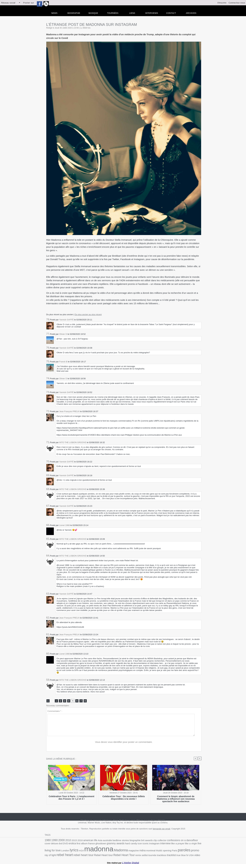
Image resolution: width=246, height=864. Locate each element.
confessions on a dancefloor (166, 841)
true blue (115, 854)
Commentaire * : (54, 712)
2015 (71, 841)
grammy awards (86, 844)
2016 (76, 841)
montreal (103, 851)
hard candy (99, 844)
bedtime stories (112, 841)
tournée (89, 854)
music (110, 851)
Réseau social (8, 2)
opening (117, 851)
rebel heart (164, 850)
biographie (125, 841)
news (54, 13)
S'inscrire (221, 2)
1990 (53, 840)
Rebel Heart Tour (64, 854)
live (160, 844)
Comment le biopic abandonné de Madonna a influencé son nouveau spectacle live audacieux (175, 798)
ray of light (151, 851)
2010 (65, 841)
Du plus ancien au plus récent (88, 314)
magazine (88, 851)
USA (124, 854)
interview (130, 844)
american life (85, 841)
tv (120, 854)
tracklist (106, 854)
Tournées (112, 13)
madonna (57, 849)
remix (77, 854)
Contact (171, 13)
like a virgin (152, 844)
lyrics (188, 844)
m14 (195, 844)
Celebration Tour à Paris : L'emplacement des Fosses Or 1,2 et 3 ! (71, 798)
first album (56, 844)
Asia (94, 841)
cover (183, 841)
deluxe (189, 841)
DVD (199, 841)
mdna (96, 851)
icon (107, 844)
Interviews (151, 13)
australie (100, 841)
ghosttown (73, 844)
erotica (48, 844)
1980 (47, 840)
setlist (83, 854)
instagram (120, 844)
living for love (169, 844)
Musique (93, 13)
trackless (98, 854)
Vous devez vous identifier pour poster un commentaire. (124, 743)
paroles (132, 850)
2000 (59, 840)
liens (132, 13)
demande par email (161, 829)
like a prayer (141, 844)
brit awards (135, 841)
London (180, 844)
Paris (124, 851)
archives (191, 13)
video (129, 854)
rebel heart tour (181, 850)
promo (142, 850)
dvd (194, 841)
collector (148, 841)
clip (142, 841)
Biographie (73, 13)
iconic (112, 844)
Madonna (77, 850)
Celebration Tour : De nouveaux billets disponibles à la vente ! (123, 798)
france (65, 844)
